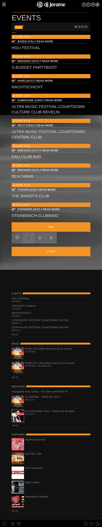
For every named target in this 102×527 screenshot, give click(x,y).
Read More (45, 41)
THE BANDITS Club (30, 196)
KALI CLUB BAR (26, 156)
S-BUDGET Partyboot (34, 67)
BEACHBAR (22, 176)
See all (15, 334)
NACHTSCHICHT (27, 87)
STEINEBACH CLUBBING (35, 215)
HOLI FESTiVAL (26, 47)
